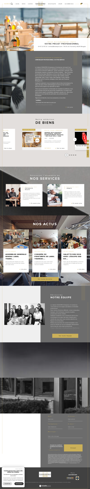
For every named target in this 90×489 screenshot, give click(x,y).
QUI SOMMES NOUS (69, 3)
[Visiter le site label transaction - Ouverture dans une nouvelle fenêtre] (77, 478)
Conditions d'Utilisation (73, 462)
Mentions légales (51, 482)
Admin (56, 482)
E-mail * (72, 424)
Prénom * (72, 416)
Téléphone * (53, 424)
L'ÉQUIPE (60, 3)
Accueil (17, 3)
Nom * (51, 416)
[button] (67, 139)
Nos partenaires (59, 482)
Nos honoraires (41, 482)
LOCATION (30, 3)
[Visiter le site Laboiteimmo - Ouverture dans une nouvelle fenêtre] (45, 487)
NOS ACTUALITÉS (52, 3)
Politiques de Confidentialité (63, 462)
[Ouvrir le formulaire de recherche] (8, 4)
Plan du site (46, 482)
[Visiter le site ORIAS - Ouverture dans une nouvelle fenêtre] (70, 478)
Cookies (69, 482)
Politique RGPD (65, 482)
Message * (53, 431)
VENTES (23, 3)
